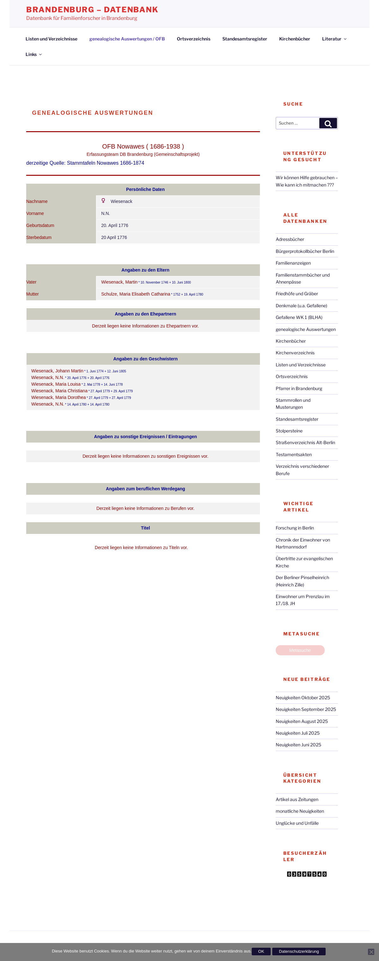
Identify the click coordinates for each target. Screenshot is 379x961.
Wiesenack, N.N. (47, 377)
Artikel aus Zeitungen (297, 799)
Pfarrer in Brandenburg (299, 388)
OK (261, 951)
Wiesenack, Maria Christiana (59, 390)
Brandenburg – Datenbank (92, 9)
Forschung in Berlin (295, 527)
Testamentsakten (294, 454)
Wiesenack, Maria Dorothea (58, 397)
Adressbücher (290, 239)
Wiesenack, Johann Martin (57, 370)
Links (34, 54)
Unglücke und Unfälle (297, 823)
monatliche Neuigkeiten (300, 811)
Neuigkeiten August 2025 (302, 721)
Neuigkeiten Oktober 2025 (303, 697)
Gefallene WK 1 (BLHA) (299, 317)
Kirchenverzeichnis (295, 352)
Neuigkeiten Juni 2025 (298, 744)
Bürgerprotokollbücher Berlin (305, 251)
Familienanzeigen (293, 263)
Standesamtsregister (244, 38)
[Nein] (371, 952)
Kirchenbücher (294, 38)
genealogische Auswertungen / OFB (127, 38)
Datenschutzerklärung (299, 951)
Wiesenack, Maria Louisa (56, 384)
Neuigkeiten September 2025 (306, 709)
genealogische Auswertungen (306, 329)
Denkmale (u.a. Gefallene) (301, 305)
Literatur (334, 38)
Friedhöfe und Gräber (297, 293)
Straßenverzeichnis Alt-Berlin (305, 442)
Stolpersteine (289, 430)
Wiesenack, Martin (119, 282)
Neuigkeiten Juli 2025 (298, 733)
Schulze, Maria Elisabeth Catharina (135, 294)
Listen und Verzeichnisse (51, 38)
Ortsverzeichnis (193, 38)
